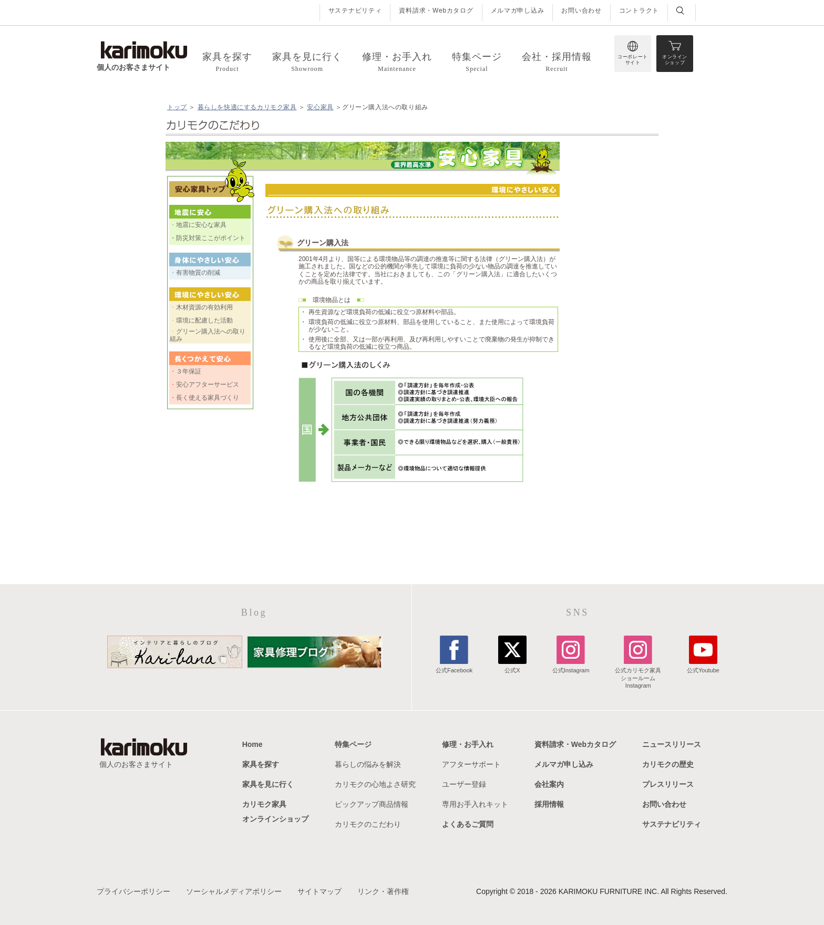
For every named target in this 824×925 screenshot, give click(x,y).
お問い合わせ (581, 10)
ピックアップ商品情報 (371, 804)
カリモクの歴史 (668, 764)
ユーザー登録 (464, 784)
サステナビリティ (355, 10)
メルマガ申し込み (517, 10)
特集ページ (353, 744)
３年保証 (188, 371)
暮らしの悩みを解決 (368, 764)
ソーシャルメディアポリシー (234, 891)
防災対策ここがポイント (210, 238)
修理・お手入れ (467, 744)
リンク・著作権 (383, 891)
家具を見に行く (268, 784)
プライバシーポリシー (133, 891)
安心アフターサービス (207, 384)
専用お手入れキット (475, 804)
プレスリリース (668, 784)
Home (252, 744)
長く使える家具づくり (207, 397)
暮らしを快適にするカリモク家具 (247, 107)
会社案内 (549, 784)
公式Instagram (571, 666)
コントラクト (639, 10)
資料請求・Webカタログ (436, 10)
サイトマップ (319, 891)
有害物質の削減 (198, 272)
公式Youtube (703, 666)
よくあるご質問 (467, 824)
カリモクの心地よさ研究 (375, 784)
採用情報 (549, 804)
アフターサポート (471, 764)
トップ (177, 107)
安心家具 (320, 107)
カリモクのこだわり (368, 824)
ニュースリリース (671, 744)
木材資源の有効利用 (204, 307)
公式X (512, 666)
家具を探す (260, 764)
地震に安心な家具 (201, 224)
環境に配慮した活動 (204, 320)
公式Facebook (454, 666)
